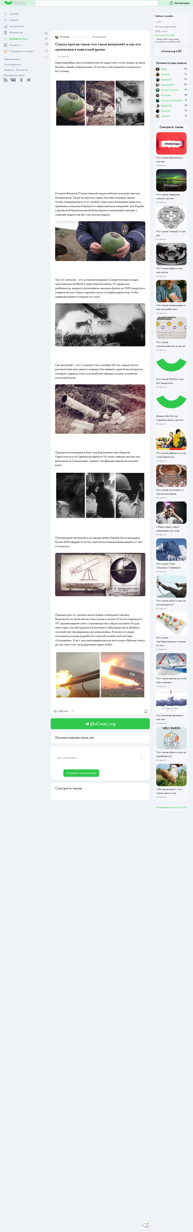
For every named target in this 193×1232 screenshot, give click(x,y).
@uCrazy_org (100, 724)
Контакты (22, 70)
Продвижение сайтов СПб (171, 807)
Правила (9, 70)
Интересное (99, 37)
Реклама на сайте (14, 75)
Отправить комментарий (81, 773)
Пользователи (12, 65)
